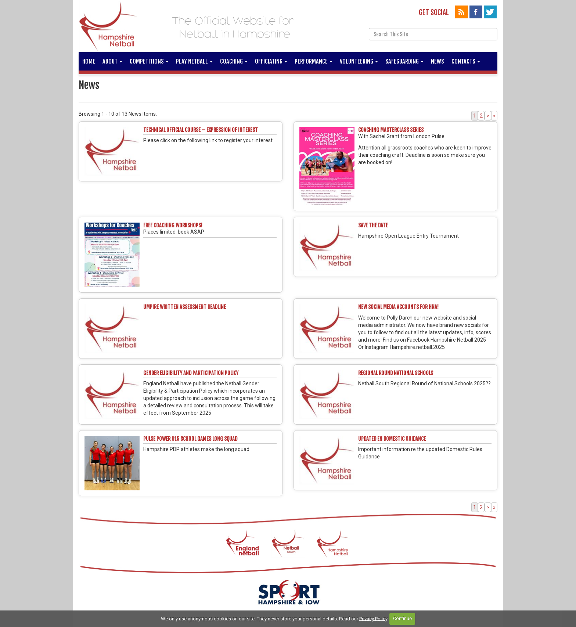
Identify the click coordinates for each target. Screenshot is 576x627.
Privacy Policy (373, 618)
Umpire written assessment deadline (184, 307)
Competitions (149, 61)
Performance (313, 61)
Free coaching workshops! (172, 225)
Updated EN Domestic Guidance (392, 439)
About (112, 61)
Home (88, 61)
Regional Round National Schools (395, 373)
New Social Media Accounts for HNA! (398, 307)
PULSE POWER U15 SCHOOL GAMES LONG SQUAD (190, 439)
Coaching (234, 61)
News (437, 61)
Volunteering (359, 61)
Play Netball (194, 61)
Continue (402, 618)
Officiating (271, 61)
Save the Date (373, 225)
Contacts (465, 61)
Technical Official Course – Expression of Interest (200, 130)
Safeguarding (404, 61)
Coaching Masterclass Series (391, 130)
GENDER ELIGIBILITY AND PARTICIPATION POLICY (190, 373)
